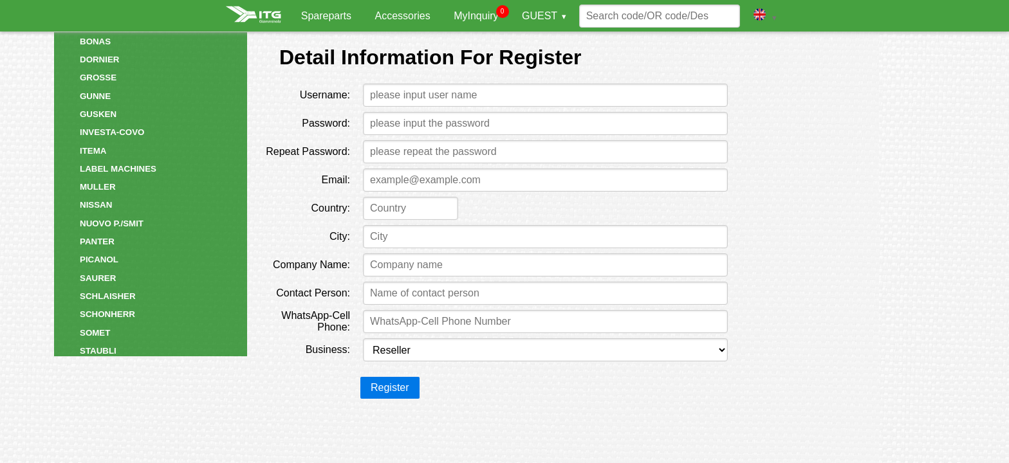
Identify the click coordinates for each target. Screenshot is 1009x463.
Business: (328, 349)
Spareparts (326, 15)
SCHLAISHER (108, 296)
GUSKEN (98, 114)
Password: (326, 123)
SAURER (98, 278)
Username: (325, 94)
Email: (336, 179)
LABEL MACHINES (118, 169)
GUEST (539, 15)
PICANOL (99, 259)
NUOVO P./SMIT (111, 223)
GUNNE (95, 96)
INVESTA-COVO (112, 132)
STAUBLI (98, 351)
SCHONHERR (107, 314)
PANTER (97, 241)
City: (339, 236)
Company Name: (311, 264)
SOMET (95, 333)
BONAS (95, 41)
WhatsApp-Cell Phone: (315, 321)
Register (390, 387)
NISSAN (96, 205)
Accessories (402, 15)
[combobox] (410, 208)
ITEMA (93, 151)
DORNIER (99, 59)
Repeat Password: (308, 151)
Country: (330, 208)
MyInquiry (476, 15)
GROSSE (98, 77)
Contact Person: (313, 292)
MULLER (98, 187)
